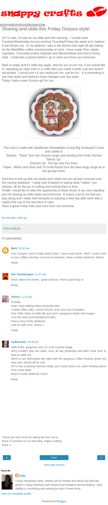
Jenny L (16, 296)
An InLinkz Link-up (14, 217)
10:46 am (33, 341)
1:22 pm (27, 296)
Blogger (61, 501)
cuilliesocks (18, 341)
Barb (14, 248)
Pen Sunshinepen (22, 274)
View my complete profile (16, 493)
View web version (54, 464)
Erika (22, 475)
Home (54, 457)
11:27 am (40, 274)
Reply (14, 262)
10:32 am (24, 248)
